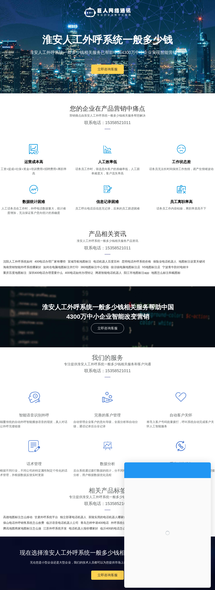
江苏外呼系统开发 (55, 528)
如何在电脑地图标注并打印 (60, 267)
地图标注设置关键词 (192, 261)
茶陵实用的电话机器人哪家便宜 (108, 517)
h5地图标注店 (151, 267)
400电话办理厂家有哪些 (50, 261)
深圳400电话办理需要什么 (46, 272)
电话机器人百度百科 (106, 261)
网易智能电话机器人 (108, 272)
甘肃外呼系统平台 (46, 517)
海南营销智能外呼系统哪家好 (22, 267)
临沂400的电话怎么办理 (115, 528)
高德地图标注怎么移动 (17, 517)
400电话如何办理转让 (79, 272)
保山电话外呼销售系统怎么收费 (23, 522)
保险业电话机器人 (165, 261)
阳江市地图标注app (136, 272)
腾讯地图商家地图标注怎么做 (22, 528)
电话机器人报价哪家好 (83, 528)
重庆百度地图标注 (15, 272)
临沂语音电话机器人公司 (62, 522)
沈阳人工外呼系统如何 (17, 261)
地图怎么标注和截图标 (165, 272)
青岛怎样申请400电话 (95, 522)
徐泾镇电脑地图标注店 (125, 267)
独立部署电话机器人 (73, 517)
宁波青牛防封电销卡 (175, 267)
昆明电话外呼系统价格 (136, 261)
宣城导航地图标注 (79, 261)
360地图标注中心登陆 (95, 267)
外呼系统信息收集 (122, 522)
